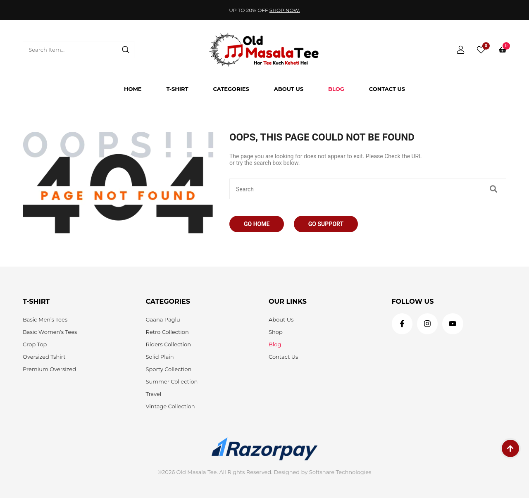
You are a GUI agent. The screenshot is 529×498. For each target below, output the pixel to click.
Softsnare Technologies (340, 472)
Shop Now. (284, 10)
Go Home (256, 224)
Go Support (325, 224)
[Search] (125, 49)
